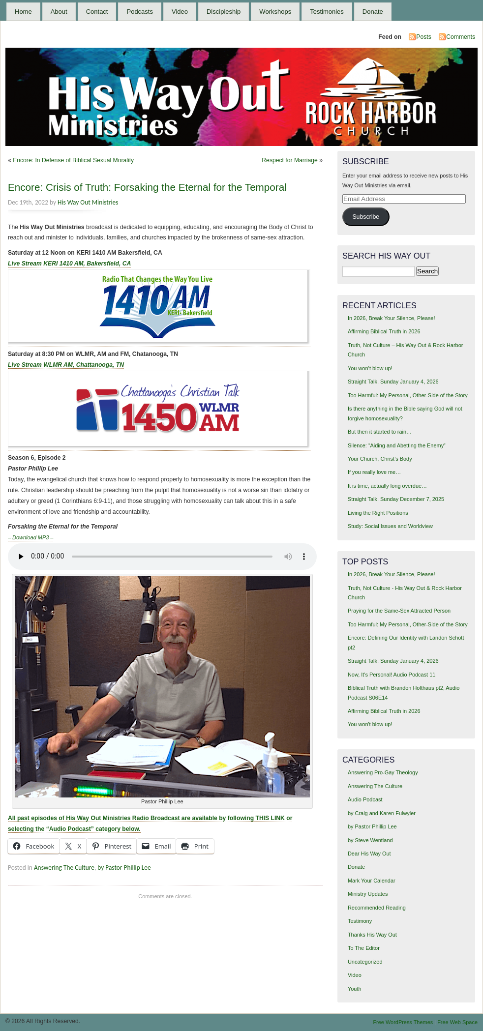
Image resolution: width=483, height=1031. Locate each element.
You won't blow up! (370, 724)
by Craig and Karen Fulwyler (382, 813)
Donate (372, 11)
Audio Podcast (365, 799)
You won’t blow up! (370, 368)
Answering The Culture (64, 867)
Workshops (275, 11)
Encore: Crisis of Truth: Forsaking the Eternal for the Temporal (147, 187)
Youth (355, 989)
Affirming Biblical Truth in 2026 (384, 331)
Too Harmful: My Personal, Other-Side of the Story (408, 395)
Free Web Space (457, 1022)
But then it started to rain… (380, 432)
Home (23, 11)
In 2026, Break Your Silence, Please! (391, 318)
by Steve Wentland (370, 840)
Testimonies (327, 11)
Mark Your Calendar (371, 881)
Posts (423, 36)
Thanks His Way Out (372, 935)
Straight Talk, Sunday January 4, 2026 (393, 381)
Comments (460, 36)
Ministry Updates (368, 894)
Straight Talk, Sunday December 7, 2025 (396, 499)
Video (180, 11)
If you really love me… (374, 472)
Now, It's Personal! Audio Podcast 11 (391, 675)
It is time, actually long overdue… (387, 486)
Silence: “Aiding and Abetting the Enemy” (397, 445)
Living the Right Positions (378, 513)
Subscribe (365, 216)
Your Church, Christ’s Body (380, 459)
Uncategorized (365, 962)
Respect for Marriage (290, 160)
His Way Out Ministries (88, 202)
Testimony (360, 921)
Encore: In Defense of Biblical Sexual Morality (73, 160)
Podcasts (139, 11)
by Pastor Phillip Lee (124, 867)
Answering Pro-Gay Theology (383, 772)
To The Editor (364, 948)
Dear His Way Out (369, 853)
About (59, 11)
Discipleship (224, 11)
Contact (97, 11)
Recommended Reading (377, 908)
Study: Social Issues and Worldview (390, 526)
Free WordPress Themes (403, 1022)
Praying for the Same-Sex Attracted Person (399, 611)
